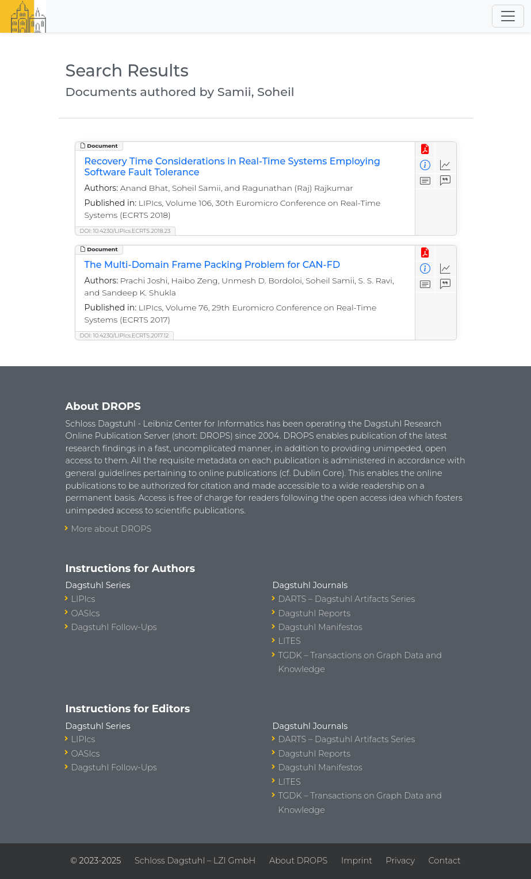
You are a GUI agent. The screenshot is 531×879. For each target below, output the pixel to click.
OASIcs (85, 613)
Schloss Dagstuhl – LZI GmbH (195, 860)
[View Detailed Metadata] (425, 165)
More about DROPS (111, 529)
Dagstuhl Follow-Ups (114, 627)
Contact (445, 860)
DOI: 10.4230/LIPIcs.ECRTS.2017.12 (124, 335)
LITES (289, 641)
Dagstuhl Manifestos (320, 627)
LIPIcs (83, 599)
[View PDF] (425, 150)
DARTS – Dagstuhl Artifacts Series (346, 599)
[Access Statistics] (446, 165)
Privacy (400, 860)
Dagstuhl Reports (314, 613)
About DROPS (298, 860)
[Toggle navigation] (508, 16)
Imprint (356, 860)
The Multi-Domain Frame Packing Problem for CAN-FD (213, 264)
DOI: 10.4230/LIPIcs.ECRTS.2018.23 (125, 231)
